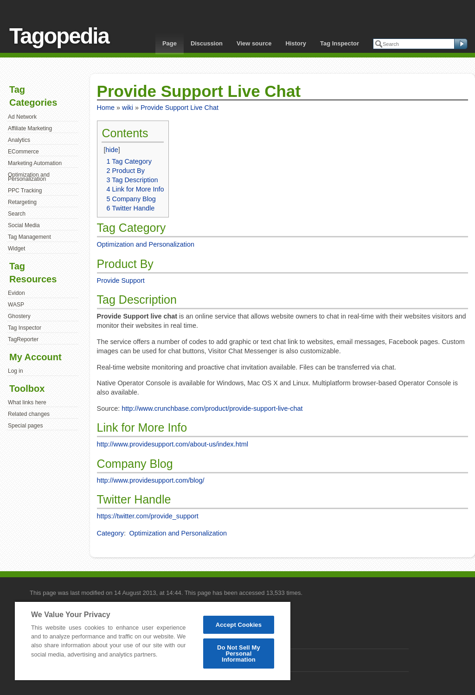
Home (106, 107)
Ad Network (22, 117)
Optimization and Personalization (29, 177)
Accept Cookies (239, 624)
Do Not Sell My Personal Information (238, 653)
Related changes (29, 414)
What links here (27, 402)
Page (169, 43)
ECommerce (23, 151)
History (295, 43)
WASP (16, 304)
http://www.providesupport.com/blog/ (151, 480)
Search (17, 213)
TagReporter (23, 339)
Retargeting (22, 202)
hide (111, 149)
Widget (16, 248)
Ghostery (19, 316)
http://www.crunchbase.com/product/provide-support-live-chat (212, 408)
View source (254, 43)
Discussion (207, 43)
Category (110, 533)
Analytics (19, 140)
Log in (15, 371)
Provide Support (121, 280)
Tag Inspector (339, 43)
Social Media (24, 225)
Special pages (25, 425)
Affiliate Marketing (30, 128)
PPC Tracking (25, 190)
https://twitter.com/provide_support (148, 516)
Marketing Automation (35, 163)
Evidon (16, 293)
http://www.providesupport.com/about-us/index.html (172, 444)
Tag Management (29, 237)
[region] (152, 640)
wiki (127, 107)
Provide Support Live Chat (179, 107)
